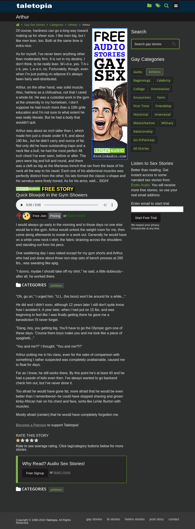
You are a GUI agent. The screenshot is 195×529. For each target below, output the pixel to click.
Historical (140, 114)
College (139, 89)
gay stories (94, 519)
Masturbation (144, 123)
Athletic (73, 24)
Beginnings (141, 80)
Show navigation (176, 5)
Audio (137, 72)
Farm (161, 97)
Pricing (55, 216)
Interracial (163, 114)
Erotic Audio (140, 185)
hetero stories (135, 519)
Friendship (163, 106)
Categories (56, 24)
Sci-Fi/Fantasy (144, 140)
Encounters (142, 97)
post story (156, 519)
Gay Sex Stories (34, 24)
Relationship (143, 131)
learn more (76, 216)
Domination (160, 89)
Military (167, 123)
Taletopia (51, 520)
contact (174, 519)
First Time (141, 106)
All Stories (141, 148)
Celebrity (164, 80)
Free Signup (35, 473)
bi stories (113, 519)
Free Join (39, 216)
